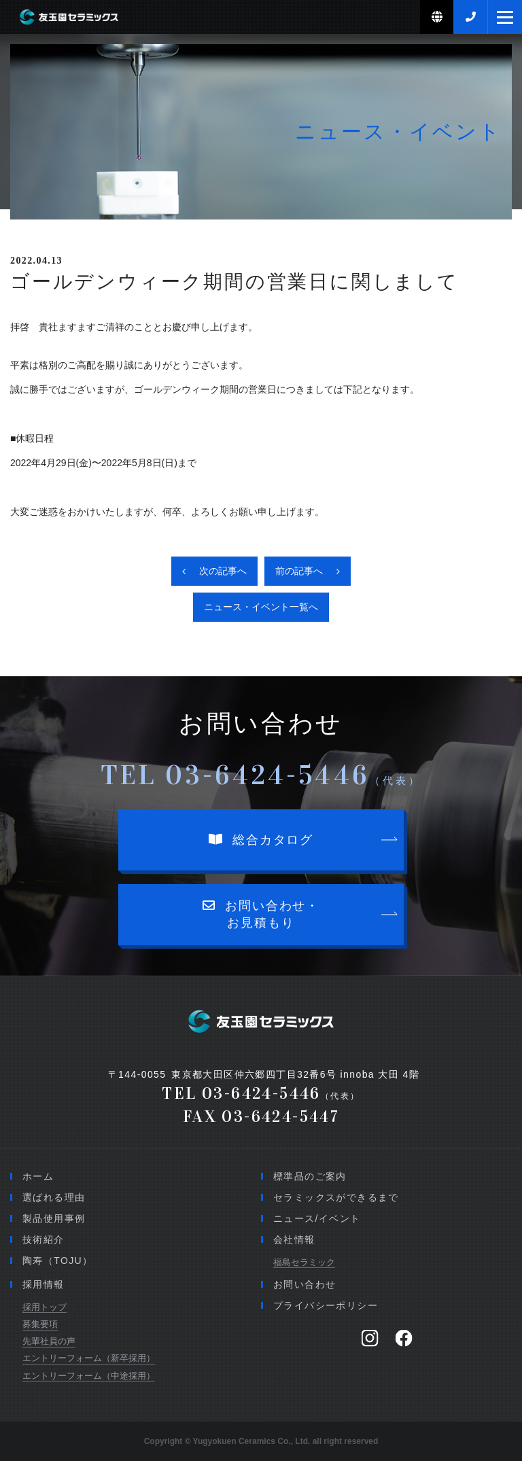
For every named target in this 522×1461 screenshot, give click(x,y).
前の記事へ (299, 570)
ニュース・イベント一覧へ (261, 606)
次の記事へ (223, 570)
